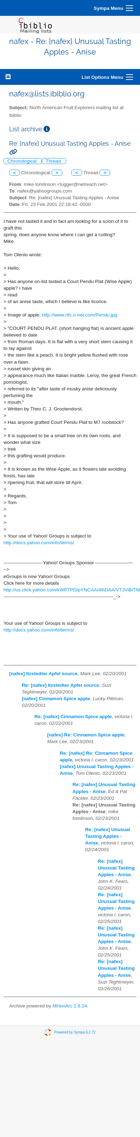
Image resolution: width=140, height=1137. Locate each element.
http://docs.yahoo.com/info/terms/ (39, 542)
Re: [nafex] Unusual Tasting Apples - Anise (107, 836)
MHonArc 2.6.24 (69, 1006)
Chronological (22, 161)
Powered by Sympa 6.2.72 (74, 1032)
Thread (54, 161)
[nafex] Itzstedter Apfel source (43, 673)
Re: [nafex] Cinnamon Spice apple (73, 716)
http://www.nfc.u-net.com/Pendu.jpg (79, 315)
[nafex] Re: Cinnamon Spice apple (86, 734)
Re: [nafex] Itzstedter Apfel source (60, 685)
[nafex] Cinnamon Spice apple (56, 698)
